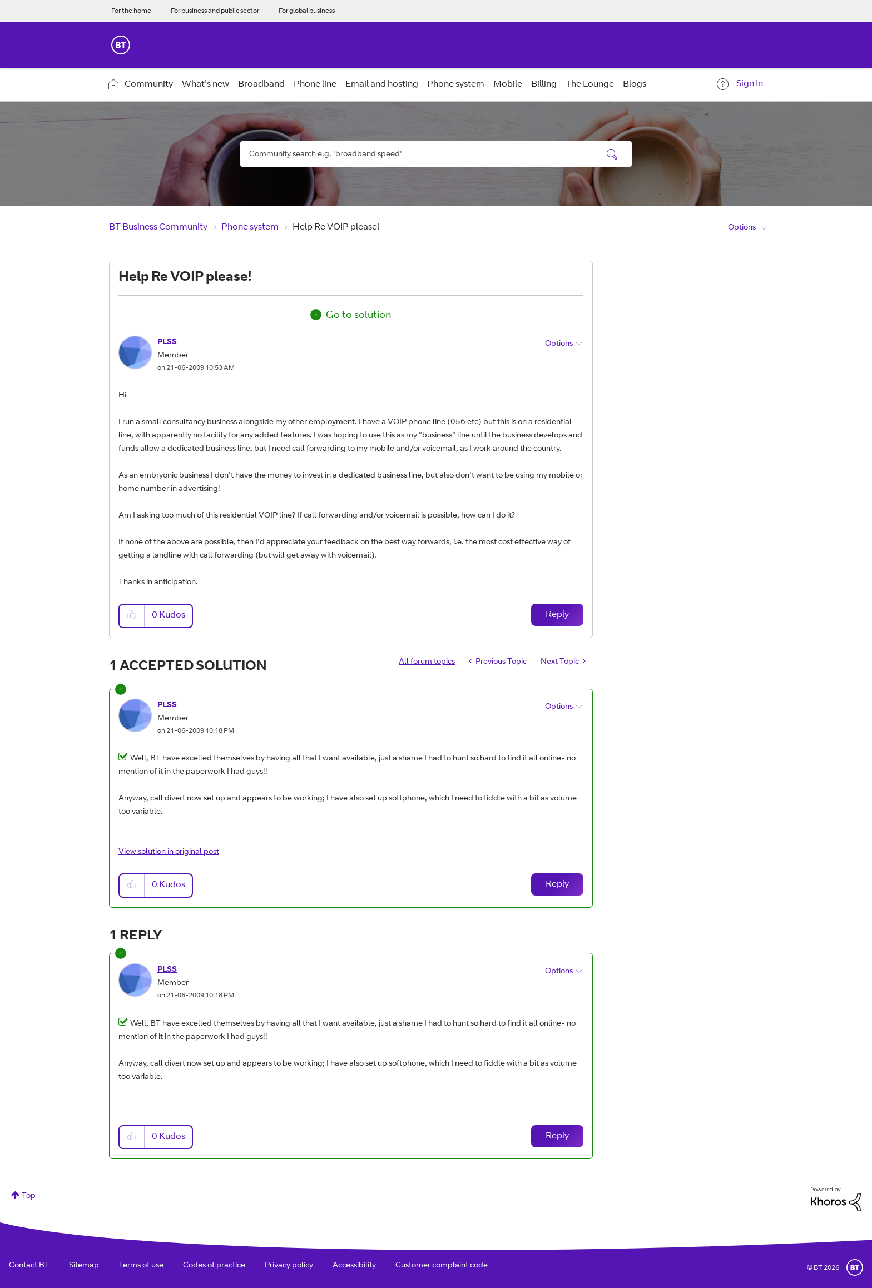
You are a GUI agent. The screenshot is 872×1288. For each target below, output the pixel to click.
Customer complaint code (441, 1266)
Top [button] (29, 1196)
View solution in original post (168, 852)
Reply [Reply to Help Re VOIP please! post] (557, 614)
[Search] (436, 154)
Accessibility (354, 1266)
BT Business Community (158, 227)
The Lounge (590, 84)
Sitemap (84, 1266)
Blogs (634, 84)
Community (149, 84)
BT (854, 1267)
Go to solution (359, 316)
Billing (544, 84)
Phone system (455, 84)
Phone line (315, 84)
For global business (307, 11)
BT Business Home (120, 45)
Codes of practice (214, 1266)
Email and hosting (381, 84)
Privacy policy (289, 1266)
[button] (132, 615)
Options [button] (742, 228)
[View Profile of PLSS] (167, 342)
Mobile (507, 84)
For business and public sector (215, 11)
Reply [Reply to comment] (557, 884)
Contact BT (29, 1266)
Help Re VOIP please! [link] (336, 227)
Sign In (749, 83)
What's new (205, 84)
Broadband (261, 84)
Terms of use (141, 1266)
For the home (131, 11)
